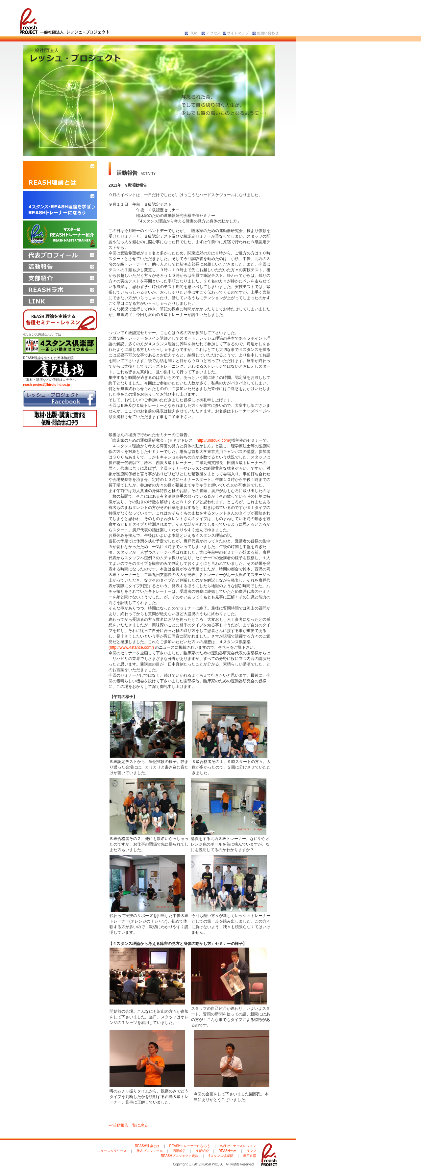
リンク (251, 1151)
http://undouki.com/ (213, 440)
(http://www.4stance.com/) (131, 647)
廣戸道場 (249, 1156)
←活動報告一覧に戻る (128, 1125)
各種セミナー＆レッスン (238, 1146)
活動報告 (179, 1151)
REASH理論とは (147, 1146)
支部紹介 (202, 1151)
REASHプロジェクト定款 (179, 1156)
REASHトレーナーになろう (189, 1146)
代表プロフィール (149, 1151)
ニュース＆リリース (112, 1151)
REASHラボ (227, 1151)
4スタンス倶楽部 (220, 1156)
